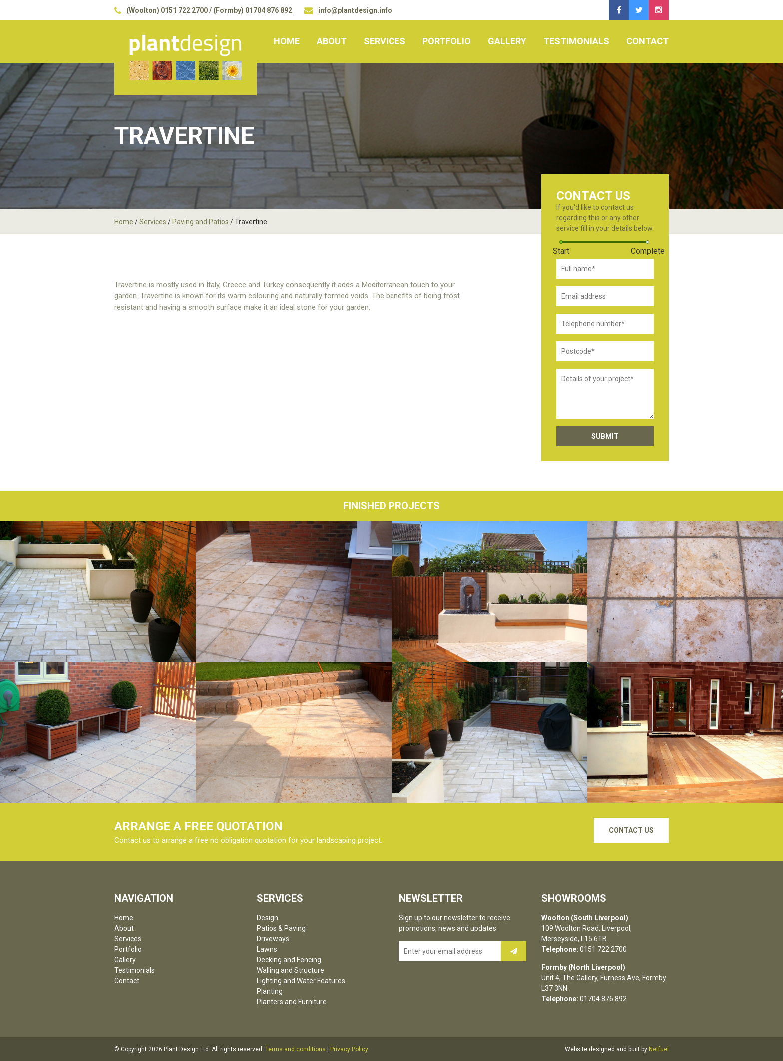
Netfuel (659, 1049)
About (332, 41)
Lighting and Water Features (301, 981)
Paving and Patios (200, 222)
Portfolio (446, 41)
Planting (270, 991)
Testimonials (576, 41)
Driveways (273, 939)
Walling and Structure (290, 970)
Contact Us (631, 830)
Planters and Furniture (292, 1002)
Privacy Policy (349, 1049)
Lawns (267, 949)
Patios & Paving (281, 928)
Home (287, 41)
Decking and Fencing (289, 960)
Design (267, 918)
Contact (647, 41)
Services (384, 41)
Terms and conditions (295, 1049)
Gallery (507, 41)
